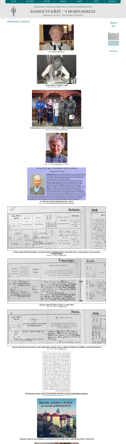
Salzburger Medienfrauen (58, 51)
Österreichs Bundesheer (62, 129)
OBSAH (63, 1)
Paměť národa (58, 164)
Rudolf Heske (57, 253)
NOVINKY (30, 1)
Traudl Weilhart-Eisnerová (79, 393)
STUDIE (47, 1)
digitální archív (62, 255)
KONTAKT (112, 1)
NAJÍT (96, 1)
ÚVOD (13, 1)
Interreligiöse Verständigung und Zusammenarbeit (61, 203)
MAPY (79, 1)
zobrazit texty (113, 51)
